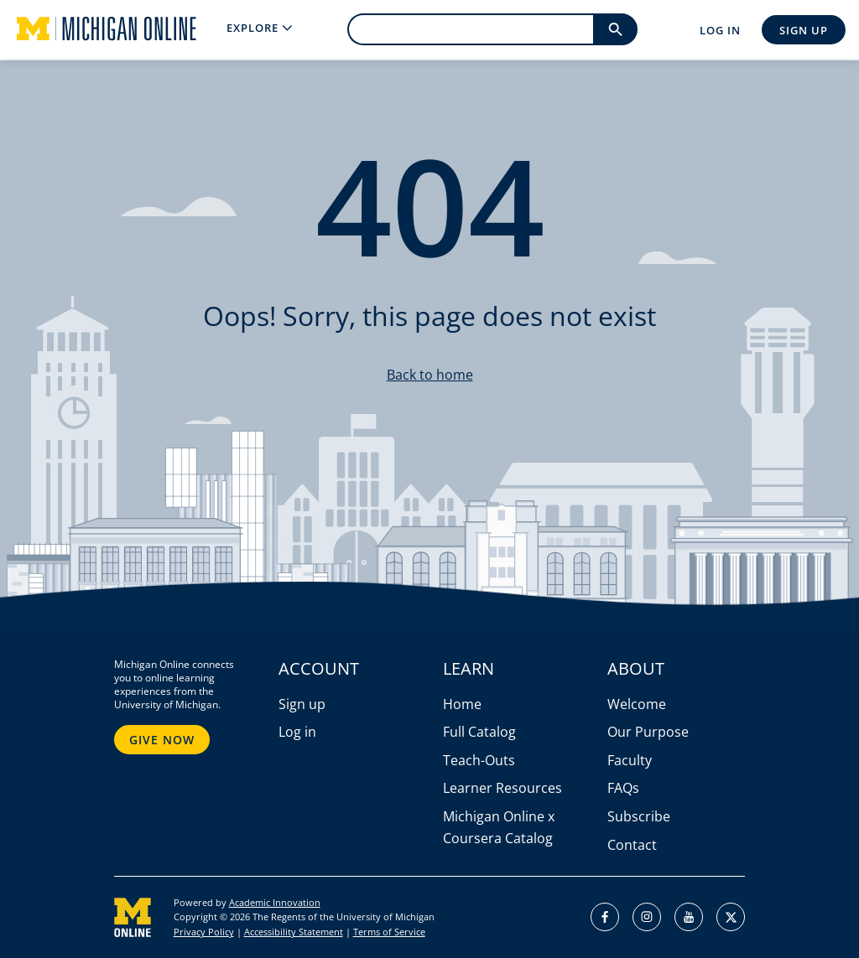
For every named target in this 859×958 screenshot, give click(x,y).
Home (462, 704)
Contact (632, 845)
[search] (470, 29)
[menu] (259, 28)
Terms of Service (389, 931)
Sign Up (803, 30)
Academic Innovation (274, 902)
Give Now (162, 740)
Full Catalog (479, 731)
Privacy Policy (204, 931)
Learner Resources (502, 788)
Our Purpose (648, 731)
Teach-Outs (479, 760)
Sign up (302, 704)
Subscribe (638, 816)
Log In (720, 30)
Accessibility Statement (293, 931)
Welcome (636, 704)
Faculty (629, 760)
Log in (297, 731)
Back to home (430, 374)
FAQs (623, 788)
